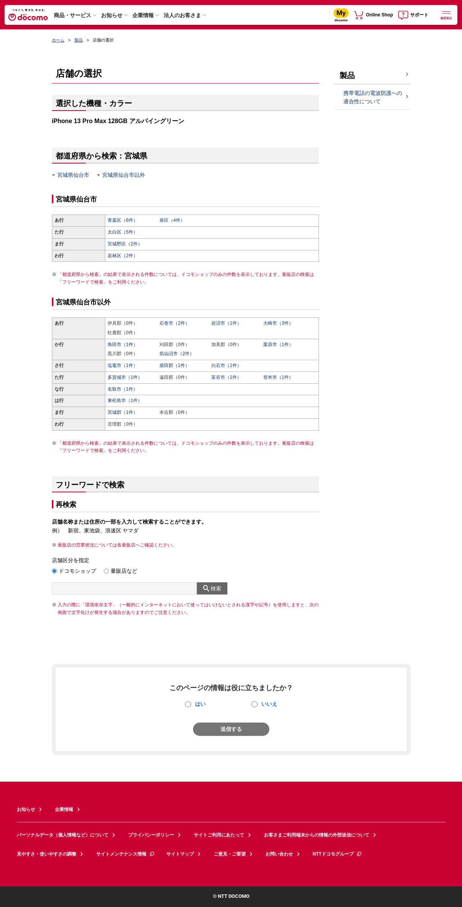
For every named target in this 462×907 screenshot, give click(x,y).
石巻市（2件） (174, 323)
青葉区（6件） (123, 220)
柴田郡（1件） (174, 365)
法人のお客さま (182, 15)
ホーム (58, 40)
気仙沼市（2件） (176, 353)
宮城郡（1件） (123, 412)
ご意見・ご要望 (230, 854)
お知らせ (111, 15)
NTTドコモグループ (337, 854)
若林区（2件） (123, 255)
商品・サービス (72, 15)
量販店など (124, 571)
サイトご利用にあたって (219, 835)
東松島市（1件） (125, 400)
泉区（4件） (172, 220)
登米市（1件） (278, 377)
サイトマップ (180, 854)
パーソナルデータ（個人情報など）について (62, 835)
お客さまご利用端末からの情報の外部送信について (316, 835)
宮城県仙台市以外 (123, 175)
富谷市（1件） (226, 377)
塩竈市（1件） (123, 365)
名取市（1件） (123, 389)
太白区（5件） (123, 232)
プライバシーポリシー (151, 835)
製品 (78, 40)
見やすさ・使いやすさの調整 (46, 854)
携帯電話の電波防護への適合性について (372, 97)
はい (200, 704)
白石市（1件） (226, 365)
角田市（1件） (123, 344)
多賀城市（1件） (125, 377)
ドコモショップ (77, 571)
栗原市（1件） (278, 344)
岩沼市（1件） (226, 323)
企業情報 (143, 15)
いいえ (269, 704)
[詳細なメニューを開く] (446, 14)
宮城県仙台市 (73, 175)
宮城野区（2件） (125, 244)
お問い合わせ (279, 854)
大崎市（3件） (278, 323)
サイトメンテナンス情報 (125, 854)
